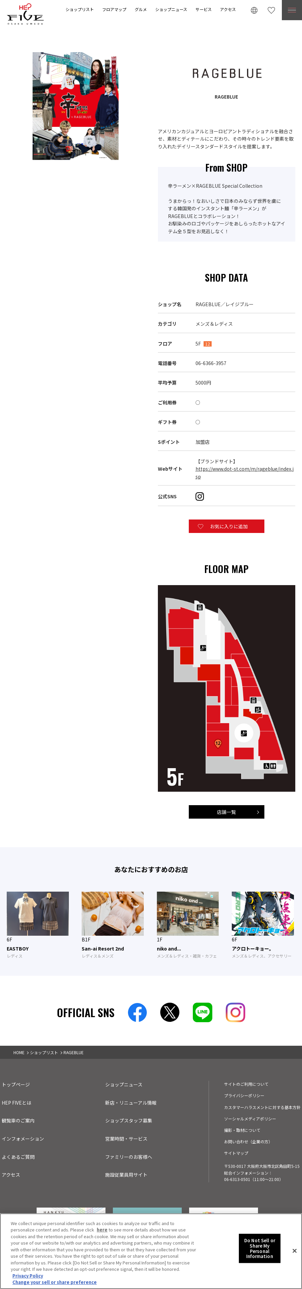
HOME (19, 1052)
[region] (151, 1251)
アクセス (228, 9)
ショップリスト (80, 9)
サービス (204, 9)
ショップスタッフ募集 (128, 1120)
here (102, 1229)
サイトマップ (236, 1153)
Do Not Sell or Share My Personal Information (259, 1248)
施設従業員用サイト (126, 1174)
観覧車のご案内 (18, 1120)
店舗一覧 (226, 812)
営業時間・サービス (126, 1138)
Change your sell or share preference (54, 1282)
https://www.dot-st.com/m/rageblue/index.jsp (245, 472)
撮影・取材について (242, 1130)
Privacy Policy (27, 1276)
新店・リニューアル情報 (131, 1102)
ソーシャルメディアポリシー (250, 1118)
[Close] (294, 1251)
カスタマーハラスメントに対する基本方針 (262, 1107)
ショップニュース (171, 9)
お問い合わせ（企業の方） (248, 1141)
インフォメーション (23, 1138)
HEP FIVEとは (16, 1102)
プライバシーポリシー (244, 1095)
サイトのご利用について (246, 1084)
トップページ (16, 1084)
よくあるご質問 (18, 1156)
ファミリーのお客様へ (128, 1156)
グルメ (141, 9)
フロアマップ (114, 9)
